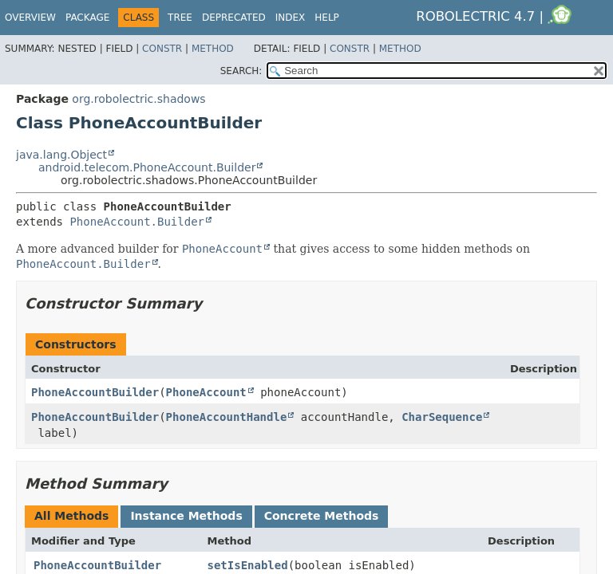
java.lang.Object (61, 154)
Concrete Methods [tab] (321, 515)
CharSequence (441, 417)
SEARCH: (241, 71)
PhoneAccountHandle (226, 417)
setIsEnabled (247, 565)
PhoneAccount (206, 392)
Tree (180, 17)
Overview (30, 17)
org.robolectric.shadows (138, 98)
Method (213, 48)
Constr (162, 48)
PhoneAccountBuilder (95, 392)
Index (290, 17)
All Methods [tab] (71, 515)
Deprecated (234, 17)
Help (326, 17)
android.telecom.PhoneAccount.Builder (146, 167)
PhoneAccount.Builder (136, 221)
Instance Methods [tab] (186, 515)
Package (87, 17)
